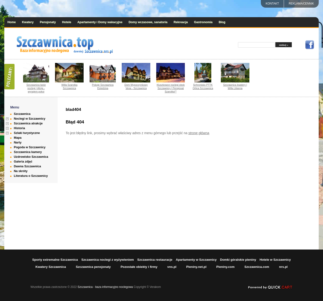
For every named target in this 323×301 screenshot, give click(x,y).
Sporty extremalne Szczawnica (55, 259)
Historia (19, 128)
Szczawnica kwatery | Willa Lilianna (235, 86)
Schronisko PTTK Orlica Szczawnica (203, 86)
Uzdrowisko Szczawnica (31, 156)
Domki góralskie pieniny (238, 259)
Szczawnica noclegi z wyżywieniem (107, 259)
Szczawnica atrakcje (28, 123)
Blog (222, 22)
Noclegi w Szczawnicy (29, 118)
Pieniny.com (225, 267)
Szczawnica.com (256, 267)
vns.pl (171, 267)
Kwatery (28, 22)
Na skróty (20, 171)
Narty (17, 142)
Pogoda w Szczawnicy (29, 147)
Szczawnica (22, 114)
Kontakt (272, 3)
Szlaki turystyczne (27, 133)
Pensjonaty (48, 22)
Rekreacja (181, 22)
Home (11, 22)
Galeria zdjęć (23, 161)
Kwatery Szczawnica (50, 267)
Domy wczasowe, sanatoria (148, 22)
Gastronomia (203, 22)
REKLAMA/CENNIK (301, 3)
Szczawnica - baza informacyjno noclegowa (105, 287)
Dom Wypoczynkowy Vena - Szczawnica (136, 86)
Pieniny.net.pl (196, 267)
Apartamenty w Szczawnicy (196, 259)
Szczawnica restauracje (154, 259)
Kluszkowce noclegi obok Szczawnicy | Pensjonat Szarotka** (171, 88)
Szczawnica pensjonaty (93, 267)
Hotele (66, 22)
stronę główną (198, 133)
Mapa (17, 137)
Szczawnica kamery (28, 152)
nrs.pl (283, 267)
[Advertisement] (289, 173)
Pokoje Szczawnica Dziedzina (103, 86)
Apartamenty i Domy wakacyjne (99, 22)
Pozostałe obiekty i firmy (139, 267)
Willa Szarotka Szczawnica (69, 86)
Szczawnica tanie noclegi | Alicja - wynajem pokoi (36, 88)
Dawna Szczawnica (27, 166)
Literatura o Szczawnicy (31, 176)
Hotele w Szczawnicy (275, 259)
